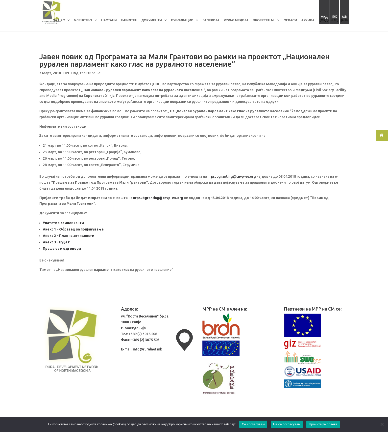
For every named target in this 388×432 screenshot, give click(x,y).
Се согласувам (253, 424)
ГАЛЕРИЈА (210, 20)
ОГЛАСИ (290, 20)
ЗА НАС (59, 20)
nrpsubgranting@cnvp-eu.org (232, 176)
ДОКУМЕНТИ (152, 20)
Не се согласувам (287, 424)
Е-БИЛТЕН (129, 20)
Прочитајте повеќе (323, 424)
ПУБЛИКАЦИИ (182, 20)
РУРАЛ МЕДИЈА (236, 20)
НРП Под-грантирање (81, 73)
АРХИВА (308, 20)
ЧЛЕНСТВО (83, 20)
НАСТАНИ (109, 20)
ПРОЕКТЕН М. (263, 20)
